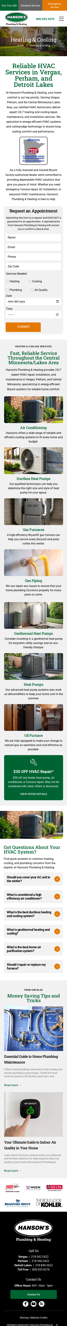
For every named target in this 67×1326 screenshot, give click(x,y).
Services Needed (16, 273)
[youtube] (33, 1304)
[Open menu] (61, 18)
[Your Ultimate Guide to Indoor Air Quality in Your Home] (33, 1114)
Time (9, 308)
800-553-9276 (41, 1269)
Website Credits (39, 1317)
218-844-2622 (44, 1265)
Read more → (13, 1085)
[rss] (41, 1304)
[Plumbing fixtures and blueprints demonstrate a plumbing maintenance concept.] (33, 1028)
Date (9, 295)
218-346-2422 (40, 1261)
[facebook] (25, 1304)
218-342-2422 (40, 1256)
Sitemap (24, 1317)
